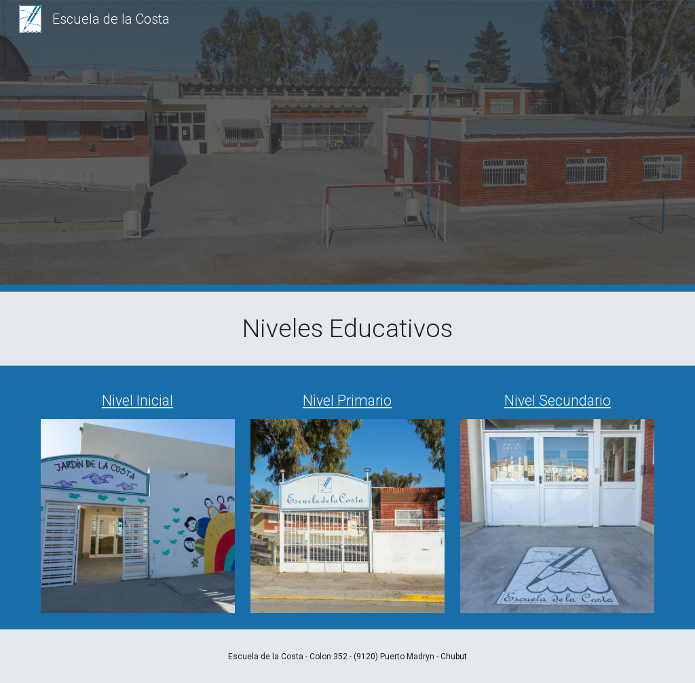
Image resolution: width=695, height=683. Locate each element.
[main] (348, 328)
